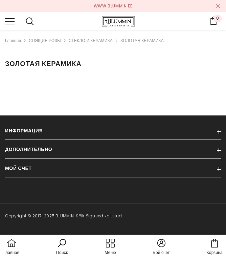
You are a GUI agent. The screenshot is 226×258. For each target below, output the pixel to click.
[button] (62, 247)
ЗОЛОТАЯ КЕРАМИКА (142, 40)
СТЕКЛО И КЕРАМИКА (91, 40)
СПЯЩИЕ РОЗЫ (45, 40)
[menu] (10, 21)
